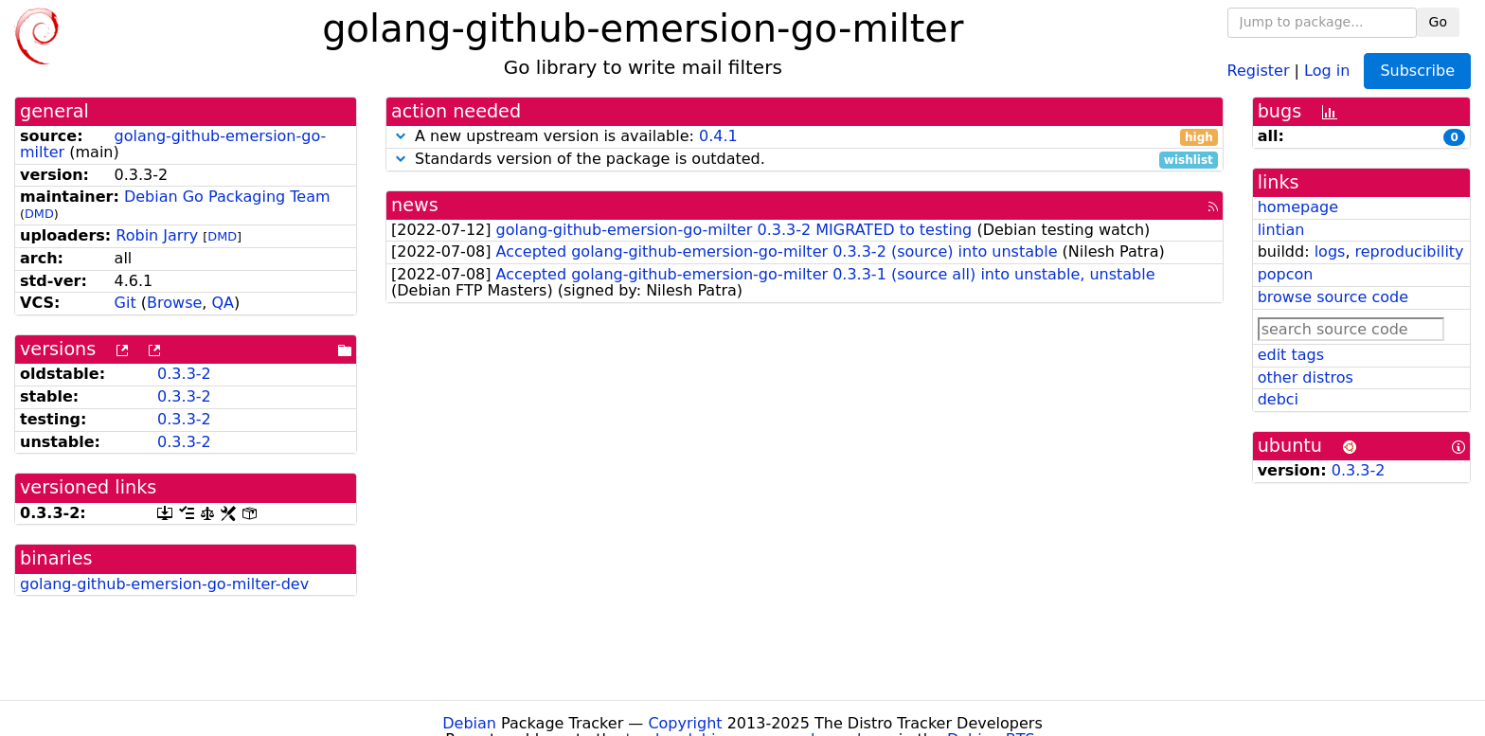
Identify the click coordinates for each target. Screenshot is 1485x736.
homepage (1298, 207)
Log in (1327, 70)
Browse (174, 303)
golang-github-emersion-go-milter (173, 144)
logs (1330, 251)
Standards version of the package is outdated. (804, 160)
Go (1438, 21)
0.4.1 (718, 136)
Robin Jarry (157, 235)
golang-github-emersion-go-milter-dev (164, 584)
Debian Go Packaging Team (227, 197)
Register (1258, 70)
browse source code (1333, 297)
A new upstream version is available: (804, 137)
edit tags (1291, 355)
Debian (469, 723)
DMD (39, 213)
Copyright (685, 723)
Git (125, 303)
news (414, 205)
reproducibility (1409, 251)
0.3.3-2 (184, 374)
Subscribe (1417, 71)
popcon (1286, 274)
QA (222, 303)
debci (1278, 399)
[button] (400, 136)
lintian (1281, 230)
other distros (1305, 377)
